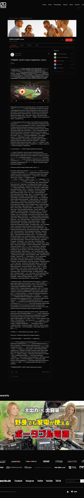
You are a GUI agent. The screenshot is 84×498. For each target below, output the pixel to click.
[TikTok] (58, 481)
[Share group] (74, 40)
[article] (30, 215)
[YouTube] (49, 481)
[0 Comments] (46, 372)
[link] (13, 45)
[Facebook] (18, 481)
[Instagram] (30, 481)
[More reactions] (16, 372)
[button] (67, 491)
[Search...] (79, 7)
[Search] (62, 40)
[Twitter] (40, 481)
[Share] (49, 53)
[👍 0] (12, 372)
